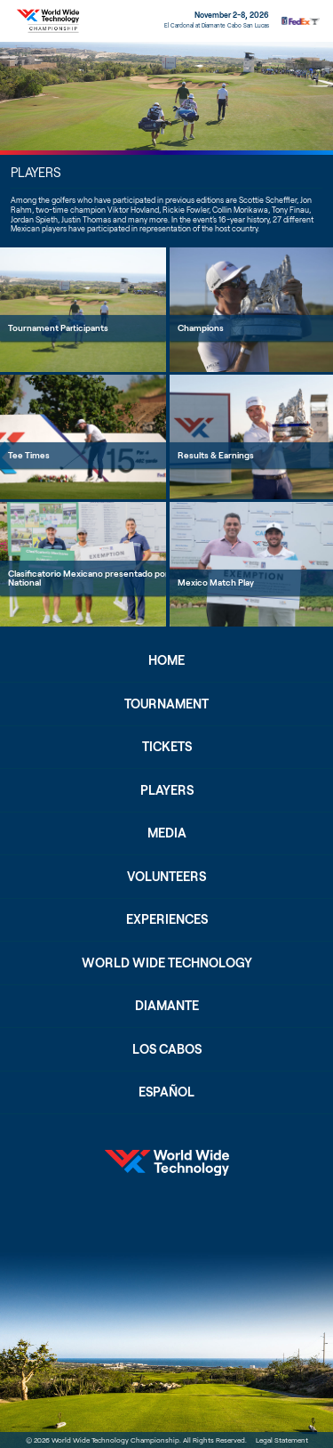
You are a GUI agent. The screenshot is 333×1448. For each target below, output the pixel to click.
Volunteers (166, 876)
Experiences (167, 918)
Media (166, 832)
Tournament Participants (58, 327)
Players (167, 789)
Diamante (167, 1005)
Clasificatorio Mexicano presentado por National (88, 577)
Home (166, 659)
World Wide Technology (167, 962)
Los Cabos (167, 1048)
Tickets (167, 746)
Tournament (166, 703)
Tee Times (29, 454)
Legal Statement (282, 1440)
